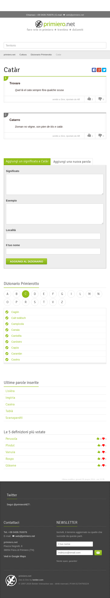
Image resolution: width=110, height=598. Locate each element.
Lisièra (10, 391)
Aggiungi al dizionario (26, 261)
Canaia (15, 329)
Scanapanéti (14, 418)
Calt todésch (18, 317)
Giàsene (11, 465)
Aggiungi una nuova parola (72, 162)
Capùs (15, 347)
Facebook (43, 36)
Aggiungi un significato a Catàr (27, 161)
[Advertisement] (55, 5)
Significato (12, 171)
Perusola (11, 439)
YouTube (61, 36)
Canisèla (16, 335)
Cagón (15, 312)
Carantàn (16, 353)
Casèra (15, 359)
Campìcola (17, 323)
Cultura (23, 54)
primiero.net (9, 54)
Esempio (11, 200)
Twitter (49, 36)
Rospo (10, 459)
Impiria (10, 398)
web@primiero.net (75, 15)
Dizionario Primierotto (41, 54)
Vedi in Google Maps (15, 556)
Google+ (55, 36)
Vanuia (10, 452)
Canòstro (16, 341)
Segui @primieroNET (18, 504)
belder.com (38, 579)
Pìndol (10, 445)
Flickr (67, 36)
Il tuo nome (13, 245)
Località (11, 230)
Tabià (9, 411)
